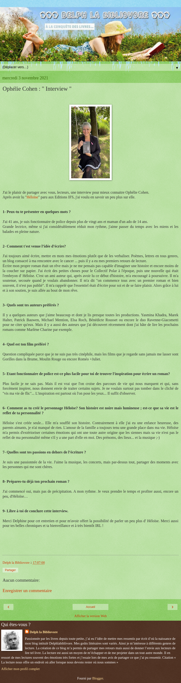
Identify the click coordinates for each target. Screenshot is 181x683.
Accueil (90, 607)
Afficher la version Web (90, 616)
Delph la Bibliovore (44, 632)
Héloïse (32, 197)
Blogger (97, 678)
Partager (10, 570)
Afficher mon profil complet (20, 669)
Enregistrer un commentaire (27, 590)
